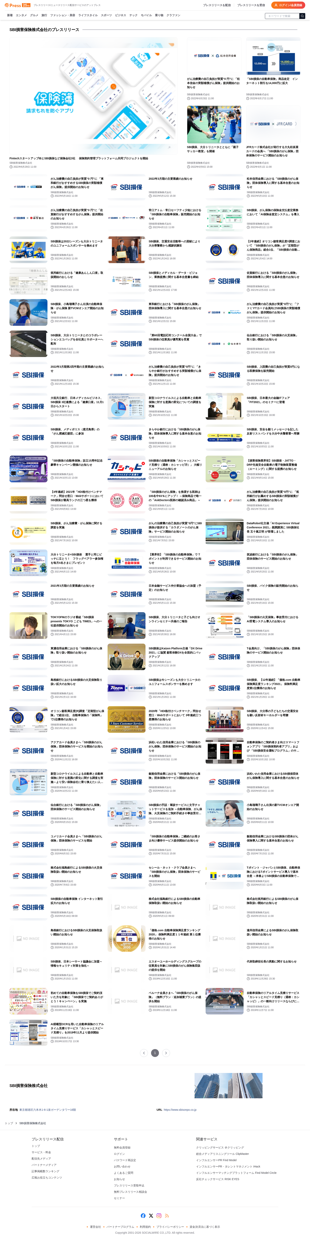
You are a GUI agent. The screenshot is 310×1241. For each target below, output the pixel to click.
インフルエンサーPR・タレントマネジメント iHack (228, 1166)
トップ (9, 1123)
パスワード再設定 (125, 1160)
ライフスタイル (88, 15)
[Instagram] (159, 1215)
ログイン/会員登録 (288, 5)
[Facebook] (143, 1215)
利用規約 (145, 1226)
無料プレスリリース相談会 (130, 1191)
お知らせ (119, 1179)
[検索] (302, 16)
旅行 (44, 15)
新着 (10, 15)
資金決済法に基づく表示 (205, 1226)
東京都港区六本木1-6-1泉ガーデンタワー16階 (47, 1109)
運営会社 (95, 1226)
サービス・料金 (41, 1152)
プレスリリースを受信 (251, 5)
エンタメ (21, 15)
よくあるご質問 (123, 1172)
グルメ (34, 15)
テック (133, 15)
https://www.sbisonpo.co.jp (180, 1109)
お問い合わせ (122, 1166)
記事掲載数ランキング (45, 1171)
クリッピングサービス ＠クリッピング (220, 1147)
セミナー (119, 1198)
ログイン (119, 1153)
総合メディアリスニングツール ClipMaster (222, 1153)
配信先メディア (41, 1158)
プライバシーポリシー (170, 1226)
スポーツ (106, 15)
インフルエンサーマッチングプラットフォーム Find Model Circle (236, 1172)
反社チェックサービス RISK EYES (217, 1179)
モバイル (146, 15)
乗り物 (159, 15)
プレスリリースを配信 (217, 5)
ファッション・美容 (62, 15)
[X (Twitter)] (151, 1215)
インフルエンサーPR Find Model (216, 1160)
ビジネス (120, 15)
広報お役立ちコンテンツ (47, 1177)
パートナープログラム (120, 1226)
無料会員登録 (122, 1147)
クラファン (173, 15)
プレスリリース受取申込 (129, 1185)
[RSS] (166, 1215)
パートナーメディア (44, 1164)
